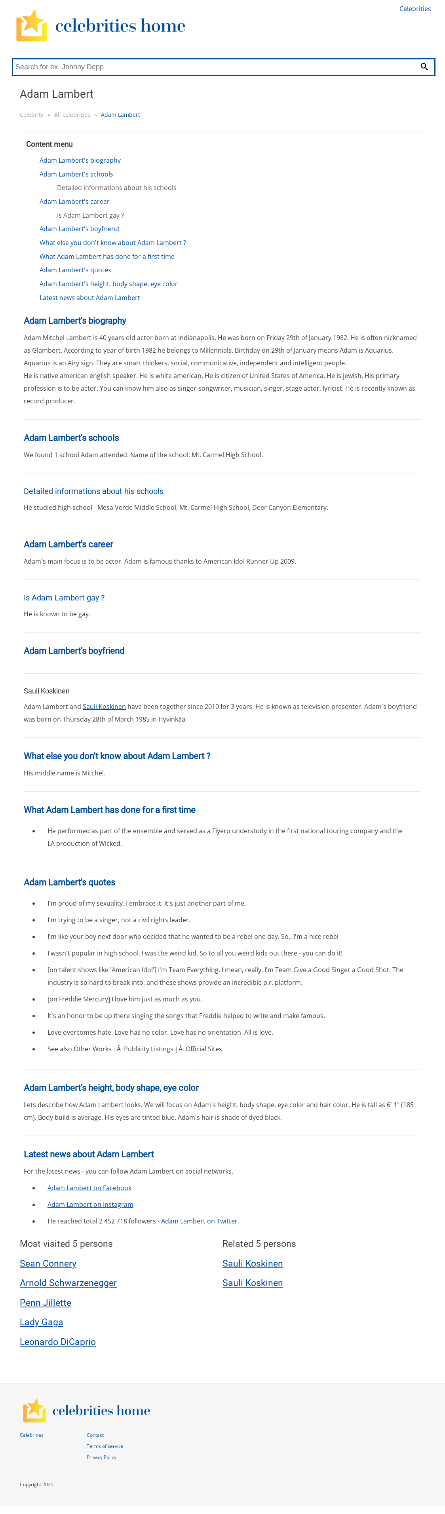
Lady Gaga (41, 1322)
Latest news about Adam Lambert (90, 297)
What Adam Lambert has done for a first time (107, 256)
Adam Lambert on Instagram (90, 1204)
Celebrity (32, 114)
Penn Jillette (45, 1302)
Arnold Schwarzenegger (68, 1283)
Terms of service (105, 1446)
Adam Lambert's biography (80, 160)
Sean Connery (48, 1263)
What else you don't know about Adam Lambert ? (113, 242)
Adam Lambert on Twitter (199, 1221)
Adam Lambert (120, 114)
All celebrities (72, 114)
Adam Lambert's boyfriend (79, 228)
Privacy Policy (101, 1457)
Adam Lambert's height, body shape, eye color (109, 283)
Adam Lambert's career (75, 201)
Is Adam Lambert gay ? (90, 215)
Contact (95, 1435)
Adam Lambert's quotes (75, 270)
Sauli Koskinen (104, 706)
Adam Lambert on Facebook (89, 1187)
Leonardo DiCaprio (58, 1342)
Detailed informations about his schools (117, 187)
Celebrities (415, 8)
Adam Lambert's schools (76, 174)
